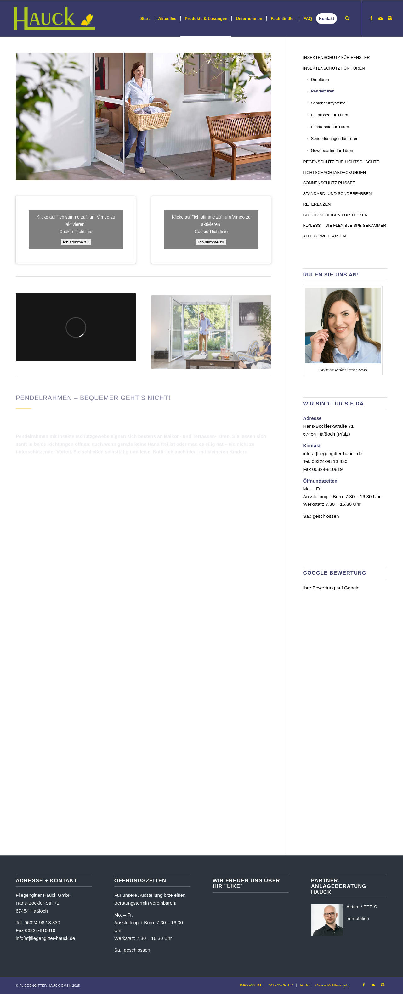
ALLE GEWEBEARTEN (324, 236)
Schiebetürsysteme (328, 103)
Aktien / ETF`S (361, 906)
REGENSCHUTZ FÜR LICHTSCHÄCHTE (341, 161)
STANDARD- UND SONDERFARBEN (337, 193)
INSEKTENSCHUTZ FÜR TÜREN (334, 68)
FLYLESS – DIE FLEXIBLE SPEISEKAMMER (344, 225)
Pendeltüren (322, 91)
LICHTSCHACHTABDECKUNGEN (334, 172)
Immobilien (357, 918)
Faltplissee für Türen (329, 115)
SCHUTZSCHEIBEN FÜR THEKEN (335, 215)
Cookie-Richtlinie (75, 231)
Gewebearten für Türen (332, 150)
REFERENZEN (317, 204)
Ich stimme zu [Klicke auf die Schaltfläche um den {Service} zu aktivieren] (76, 242)
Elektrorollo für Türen (330, 127)
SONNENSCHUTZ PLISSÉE (329, 183)
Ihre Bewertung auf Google (331, 587)
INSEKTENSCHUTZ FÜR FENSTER (336, 57)
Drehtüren (320, 79)
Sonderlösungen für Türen (334, 138)
